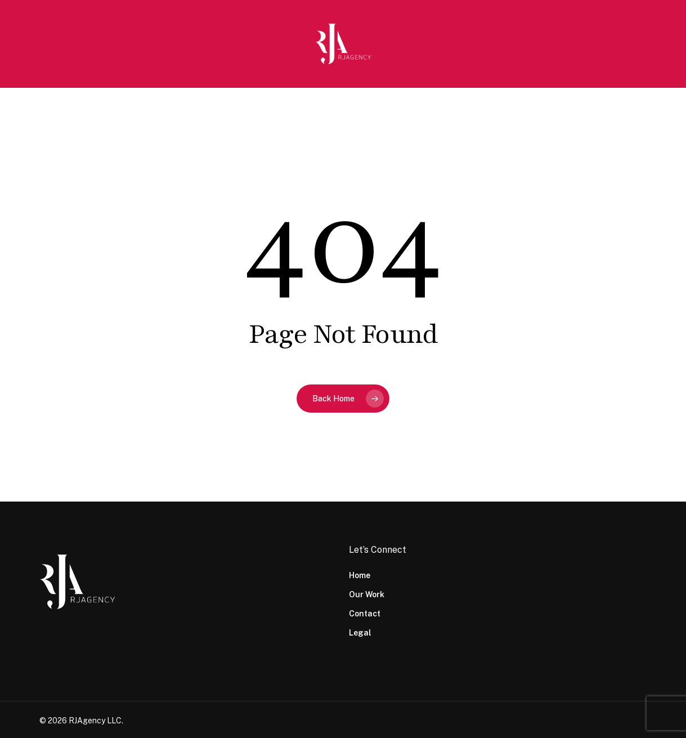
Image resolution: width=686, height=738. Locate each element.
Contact (364, 613)
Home (359, 575)
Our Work (366, 594)
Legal (360, 632)
